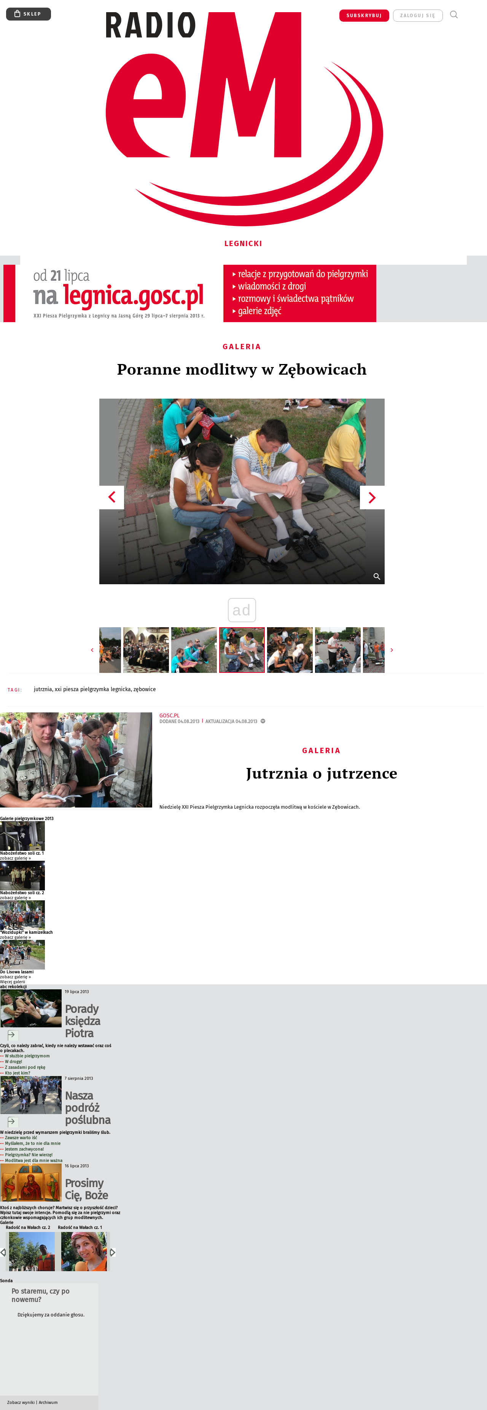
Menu (468, 15)
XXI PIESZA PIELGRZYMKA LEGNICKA (93, 689)
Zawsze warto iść (21, 1137)
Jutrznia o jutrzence (322, 773)
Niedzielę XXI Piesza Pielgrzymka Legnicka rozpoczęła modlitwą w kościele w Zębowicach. (260, 807)
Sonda (6, 1280)
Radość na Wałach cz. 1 (80, 1227)
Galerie (6, 1222)
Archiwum (48, 1402)
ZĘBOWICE (145, 689)
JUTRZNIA (43, 689)
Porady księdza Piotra (82, 1021)
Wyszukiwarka (454, 15)
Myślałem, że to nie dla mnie (32, 1143)
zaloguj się (417, 15)
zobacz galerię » (15, 858)
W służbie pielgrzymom (27, 1056)
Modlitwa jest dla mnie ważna (33, 1160)
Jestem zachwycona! (24, 1149)
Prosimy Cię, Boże (86, 1189)
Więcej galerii (12, 981)
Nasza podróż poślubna (87, 1108)
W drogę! (13, 1061)
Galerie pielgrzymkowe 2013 (27, 818)
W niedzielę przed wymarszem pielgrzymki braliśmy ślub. (55, 1132)
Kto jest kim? (17, 1073)
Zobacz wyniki (21, 1402)
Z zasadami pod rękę (25, 1067)
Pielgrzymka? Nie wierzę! (29, 1154)
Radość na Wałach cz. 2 (28, 1227)
